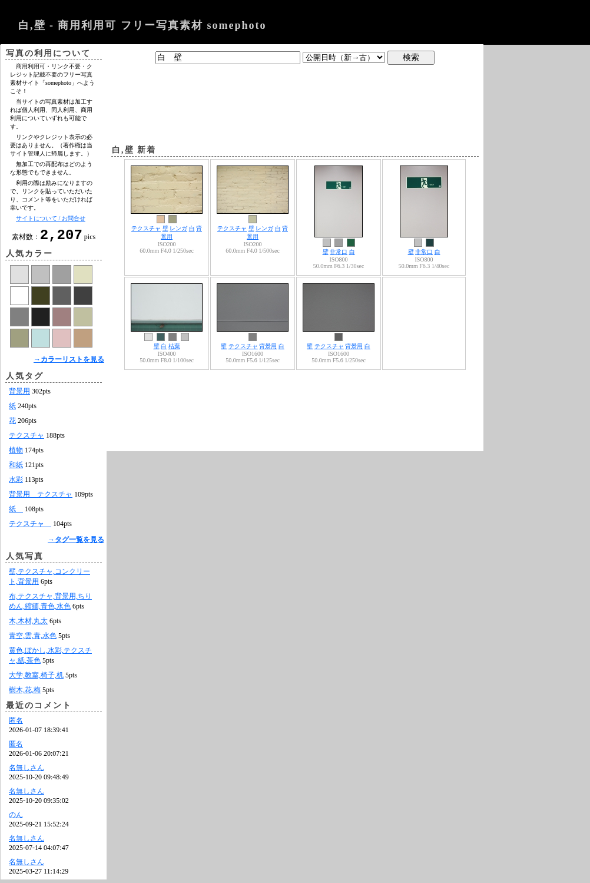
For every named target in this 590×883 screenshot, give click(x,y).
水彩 (16, 483)
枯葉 (174, 346)
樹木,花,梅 (25, 693)
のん (16, 818)
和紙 (16, 468)
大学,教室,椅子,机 (36, 678)
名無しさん (26, 771)
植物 (16, 453)
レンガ (178, 228)
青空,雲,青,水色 (33, 639)
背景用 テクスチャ (40, 498)
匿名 (16, 724)
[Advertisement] (295, 102)
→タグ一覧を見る (76, 543)
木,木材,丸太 (28, 624)
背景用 (19, 395)
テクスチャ (26, 439)
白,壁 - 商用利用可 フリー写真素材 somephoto (142, 25)
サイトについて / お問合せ (50, 218)
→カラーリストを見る (69, 363)
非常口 (338, 252)
